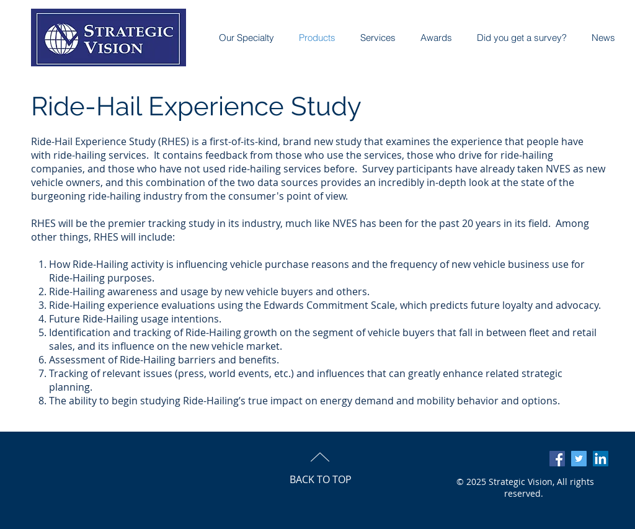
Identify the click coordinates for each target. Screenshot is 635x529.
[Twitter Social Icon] (579, 458)
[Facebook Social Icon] (557, 458)
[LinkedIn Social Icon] (600, 458)
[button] (430, 38)
